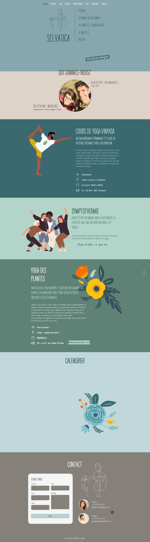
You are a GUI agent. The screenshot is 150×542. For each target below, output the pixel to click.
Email (33, 494)
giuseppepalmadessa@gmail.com (101, 521)
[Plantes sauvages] (92, 25)
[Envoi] (50, 516)
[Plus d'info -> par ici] (92, 245)
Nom (52, 484)
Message (53, 493)
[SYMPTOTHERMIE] (90, 18)
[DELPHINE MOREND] (46, 106)
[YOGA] (82, 11)
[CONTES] (84, 33)
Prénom (33, 484)
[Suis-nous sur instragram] (97, 58)
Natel (33, 503)
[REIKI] (82, 40)
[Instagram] (112, 512)
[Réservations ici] (79, 342)
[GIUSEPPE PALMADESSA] (106, 82)
